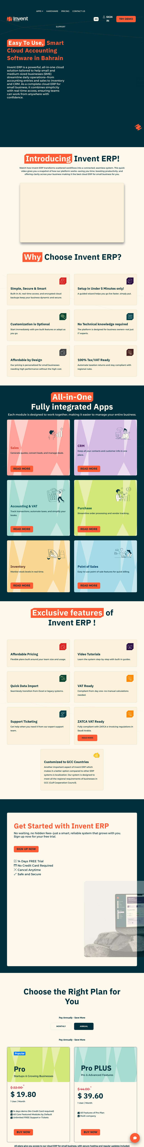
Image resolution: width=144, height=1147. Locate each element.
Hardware (52, 11)
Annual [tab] (84, 1026)
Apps (39, 11)
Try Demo (126, 19)
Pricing (65, 11)
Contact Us (78, 11)
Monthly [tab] (61, 1026)
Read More (87, 738)
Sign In (108, 19)
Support (60, 26)
